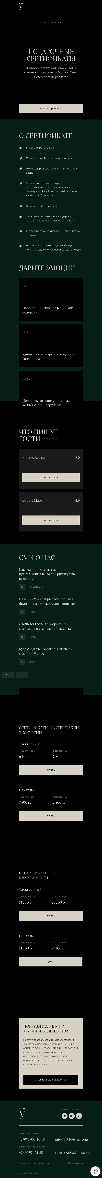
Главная (43, 23)
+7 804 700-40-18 (32, 1139)
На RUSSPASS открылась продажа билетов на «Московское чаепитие (48, 601)
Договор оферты (75, 1163)
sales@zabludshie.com (72, 1152)
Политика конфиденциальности (34, 1163)
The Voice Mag (36, 587)
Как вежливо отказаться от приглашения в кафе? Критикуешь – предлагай (48, 574)
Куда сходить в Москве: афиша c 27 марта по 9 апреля (46, 651)
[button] (79, 6)
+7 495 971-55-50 (31, 1152)
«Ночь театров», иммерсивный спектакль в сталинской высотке (45, 626)
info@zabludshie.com (71, 1139)
